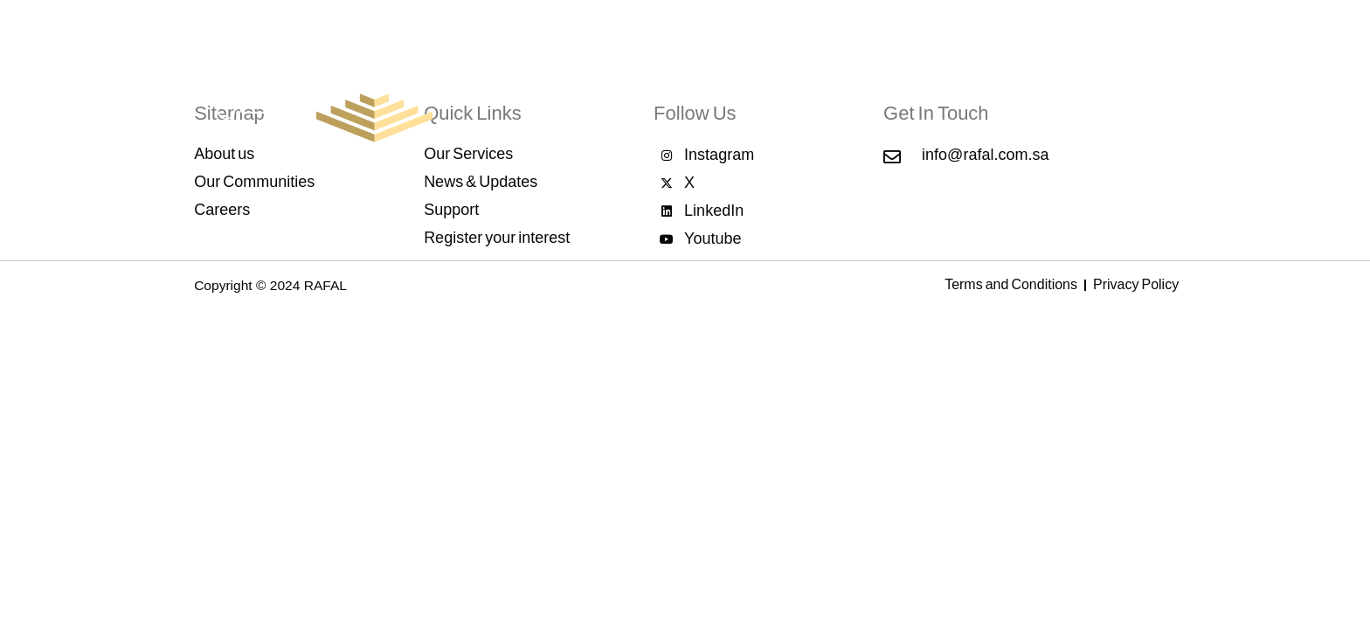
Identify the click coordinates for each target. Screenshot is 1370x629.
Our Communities (820, 109)
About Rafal (607, 109)
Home (531, 111)
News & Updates (949, 109)
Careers (1046, 111)
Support (1115, 111)
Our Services (704, 109)
